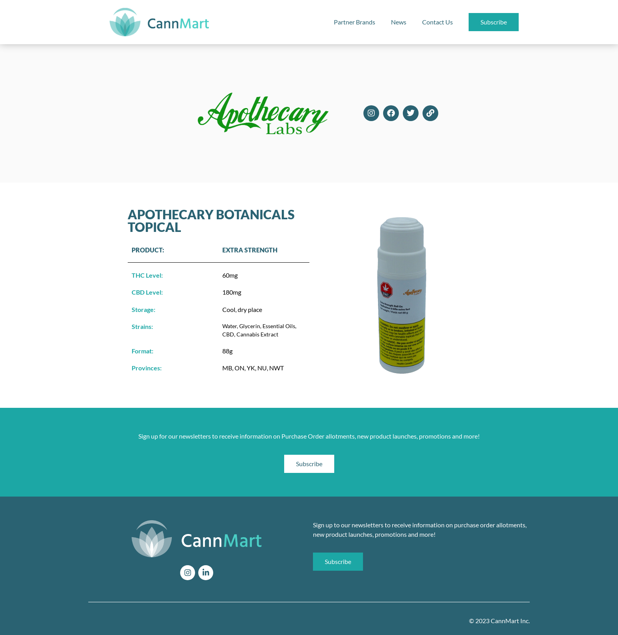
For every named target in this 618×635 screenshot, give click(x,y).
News (398, 22)
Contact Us (437, 22)
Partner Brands (354, 22)
